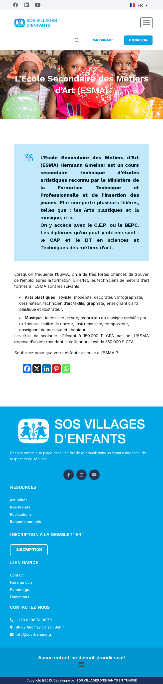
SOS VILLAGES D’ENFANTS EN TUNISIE (106, 680)
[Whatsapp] (66, 368)
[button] (81, 664)
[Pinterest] (56, 368)
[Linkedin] (46, 368)
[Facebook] (27, 368)
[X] (36, 368)
